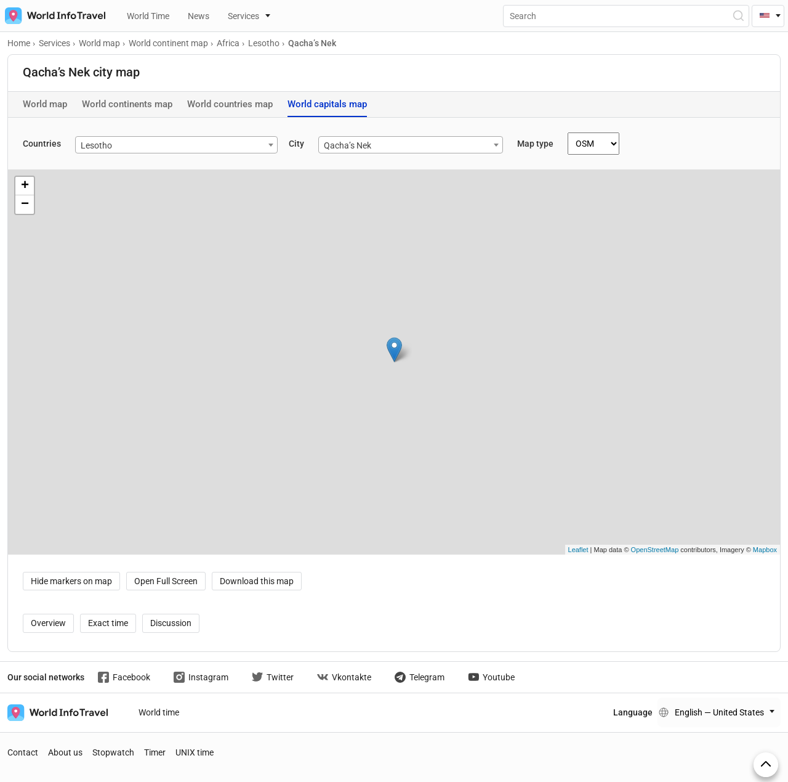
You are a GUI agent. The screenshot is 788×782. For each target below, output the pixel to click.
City (296, 144)
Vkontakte (344, 677)
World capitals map (327, 104)
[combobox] (176, 144)
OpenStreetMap (655, 549)
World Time (148, 16)
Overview (48, 623)
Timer (155, 752)
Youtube (491, 677)
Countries (42, 144)
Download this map (257, 581)
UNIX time (194, 752)
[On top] (766, 764)
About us (65, 752)
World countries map (230, 104)
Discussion (170, 623)
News (198, 16)
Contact (22, 752)
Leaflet (578, 549)
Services (243, 16)
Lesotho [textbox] (96, 145)
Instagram (201, 677)
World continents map (127, 104)
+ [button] (25, 186)
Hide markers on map (71, 581)
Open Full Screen (166, 581)
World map (45, 104)
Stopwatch (113, 752)
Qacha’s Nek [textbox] (347, 145)
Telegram (419, 677)
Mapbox (765, 549)
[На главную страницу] (52, 15)
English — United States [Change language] (719, 712)
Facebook (124, 677)
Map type (535, 144)
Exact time (108, 623)
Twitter (273, 677)
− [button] (25, 204)
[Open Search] (737, 15)
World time (159, 712)
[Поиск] (626, 16)
